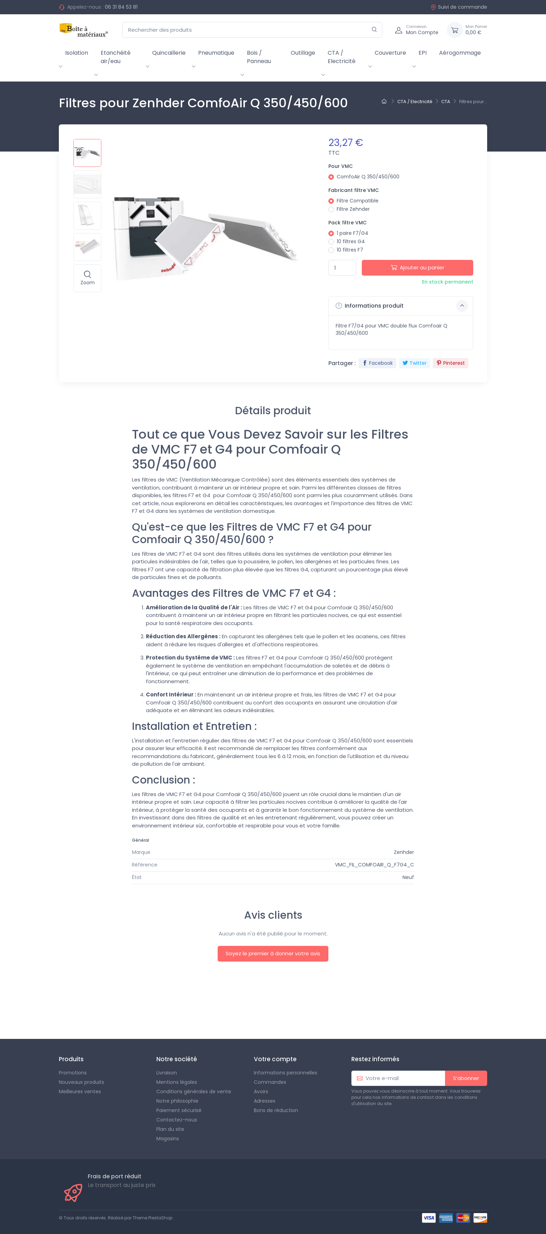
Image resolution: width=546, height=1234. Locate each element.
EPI (423, 53)
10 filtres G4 (351, 241)
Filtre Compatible (358, 200)
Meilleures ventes (80, 1091)
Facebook (377, 363)
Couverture (390, 53)
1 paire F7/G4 (352, 233)
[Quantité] (342, 268)
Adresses (264, 1100)
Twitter (415, 363)
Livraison (166, 1072)
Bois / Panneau (259, 57)
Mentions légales (176, 1082)
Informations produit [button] (402, 306)
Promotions (73, 1072)
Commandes (270, 1082)
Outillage (303, 53)
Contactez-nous (176, 1119)
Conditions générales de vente (193, 1091)
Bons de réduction (276, 1110)
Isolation (76, 53)
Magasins (167, 1138)
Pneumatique (216, 53)
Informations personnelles (285, 1072)
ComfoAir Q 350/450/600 (368, 176)
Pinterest (450, 363)
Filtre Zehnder (353, 209)
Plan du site (170, 1129)
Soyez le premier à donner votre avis (273, 953)
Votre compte (275, 1059)
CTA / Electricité (342, 57)
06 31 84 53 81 (121, 6)
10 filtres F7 (350, 249)
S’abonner (466, 1078)
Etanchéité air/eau (116, 57)
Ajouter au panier (417, 267)
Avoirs (261, 1091)
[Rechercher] (374, 30)
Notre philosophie (177, 1100)
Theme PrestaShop (152, 1218)
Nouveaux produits (81, 1082)
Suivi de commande (458, 6)
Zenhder (404, 852)
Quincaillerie (169, 53)
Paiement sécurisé (179, 1110)
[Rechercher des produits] (252, 30)
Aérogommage (460, 53)
